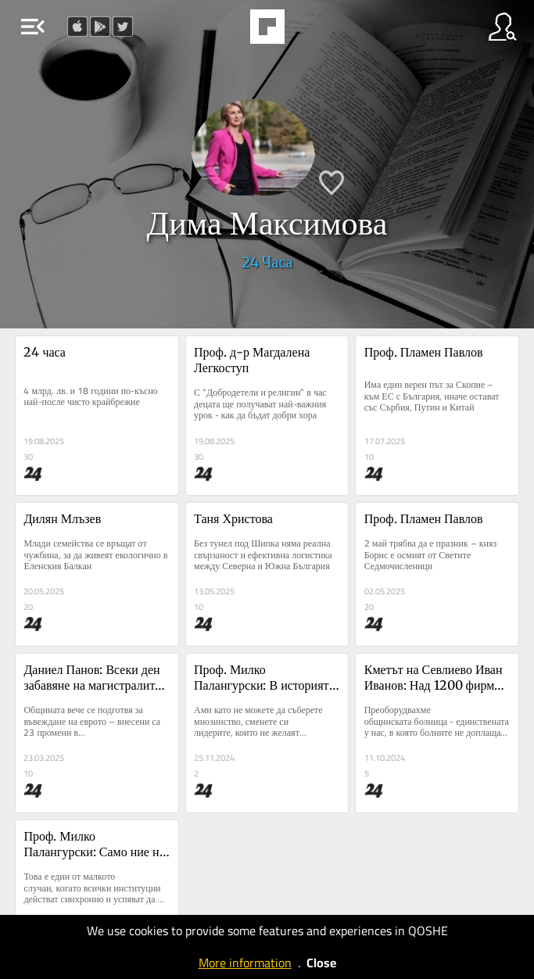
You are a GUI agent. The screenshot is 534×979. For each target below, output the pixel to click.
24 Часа (267, 261)
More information (245, 962)
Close (321, 962)
